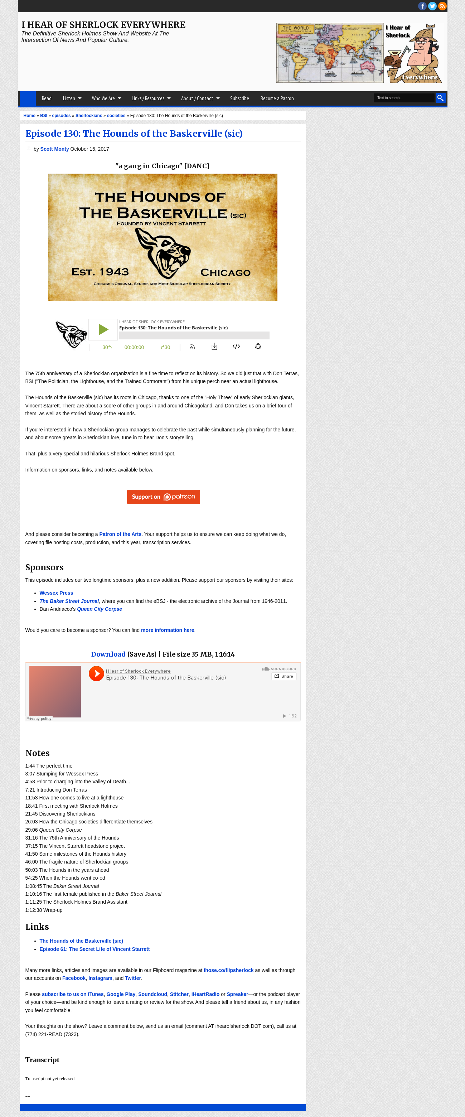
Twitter (133, 978)
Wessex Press (56, 593)
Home (28, 98)
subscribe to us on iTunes (72, 994)
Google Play (120, 994)
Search (441, 98)
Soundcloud (152, 994)
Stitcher (179, 994)
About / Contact (197, 98)
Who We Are (103, 98)
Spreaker (237, 994)
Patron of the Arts (121, 534)
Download (108, 654)
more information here (167, 630)
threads (432, 6)
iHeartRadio (206, 994)
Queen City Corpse (99, 609)
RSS (442, 6)
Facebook (74, 978)
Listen (69, 98)
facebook (422, 6)
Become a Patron (277, 98)
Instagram (100, 978)
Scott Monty (55, 149)
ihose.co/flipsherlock (228, 970)
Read (47, 98)
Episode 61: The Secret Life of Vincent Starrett (95, 949)
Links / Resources (148, 98)
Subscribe (239, 98)
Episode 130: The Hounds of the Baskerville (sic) (134, 133)
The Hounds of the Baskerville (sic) (81, 941)
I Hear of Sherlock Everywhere (103, 24)
